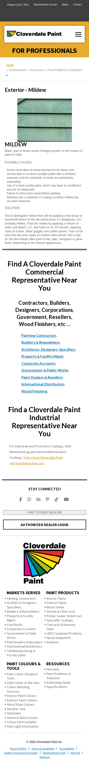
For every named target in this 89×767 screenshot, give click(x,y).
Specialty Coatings (60, 620)
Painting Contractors (38, 335)
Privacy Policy (18, 748)
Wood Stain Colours (21, 704)
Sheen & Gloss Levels (22, 718)
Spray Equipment (59, 638)
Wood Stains (55, 607)
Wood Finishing (34, 391)
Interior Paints (56, 598)
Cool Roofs (15, 625)
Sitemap (44, 757)
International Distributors (43, 384)
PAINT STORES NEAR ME (44, 512)
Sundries (53, 642)
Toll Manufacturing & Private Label (21, 653)
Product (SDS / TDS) (18, 4)
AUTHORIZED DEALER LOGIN (44, 524)
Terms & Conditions (43, 748)
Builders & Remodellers (40, 342)
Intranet (75, 752)
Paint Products (62, 592)
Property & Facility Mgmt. (42, 356)
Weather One (16, 709)
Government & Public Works (45, 370)
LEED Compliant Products (64, 633)
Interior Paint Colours (22, 696)
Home (10, 65)
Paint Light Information (22, 726)
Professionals (17, 70)
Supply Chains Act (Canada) (21, 752)
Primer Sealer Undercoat (64, 616)
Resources (36, 70)
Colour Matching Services (18, 689)
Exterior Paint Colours (22, 700)
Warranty (53, 669)
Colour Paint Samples (22, 722)
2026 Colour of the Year (23, 683)
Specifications (57, 687)
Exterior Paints (57, 603)
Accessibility (66, 748)
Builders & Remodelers (23, 611)
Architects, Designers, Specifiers (48, 349)
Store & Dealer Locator (45, 4)
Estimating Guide (58, 682)
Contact (77, 4)
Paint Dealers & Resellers (42, 377)
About (65, 4)
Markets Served (23, 592)
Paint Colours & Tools (24, 666)
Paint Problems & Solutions (64, 70)
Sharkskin (14, 713)
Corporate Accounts (38, 363)
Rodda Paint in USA (54, 752)
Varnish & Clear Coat (61, 611)
